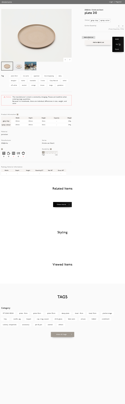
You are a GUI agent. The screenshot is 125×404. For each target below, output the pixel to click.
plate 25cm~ (51, 380)
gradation (60, 85)
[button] (89, 39)
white (64, 80)
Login (111, 2)
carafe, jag (17, 386)
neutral (24, 85)
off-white (14, 85)
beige (51, 85)
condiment (105, 386)
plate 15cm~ (14, 76)
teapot (28, 386)
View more (61, 250)
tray (5, 386)
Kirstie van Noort (97, 10)
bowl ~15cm (79, 380)
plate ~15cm (23, 380)
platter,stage (107, 380)
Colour (87, 20)
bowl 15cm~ (93, 380)
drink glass (58, 386)
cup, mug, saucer (43, 386)
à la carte (26, 76)
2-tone (43, 80)
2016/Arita (88, 10)
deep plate (65, 380)
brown (42, 85)
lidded (94, 386)
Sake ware (71, 386)
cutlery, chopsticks (10, 392)
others (60, 392)
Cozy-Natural (54, 80)
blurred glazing (49, 76)
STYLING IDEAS (8, 380)
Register (119, 2)
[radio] (94, 20)
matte (23, 80)
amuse (83, 386)
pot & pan (38, 392)
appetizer (37, 76)
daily (60, 76)
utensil (50, 392)
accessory (25, 392)
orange (33, 85)
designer (13, 80)
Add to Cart (112, 39)
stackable (33, 80)
